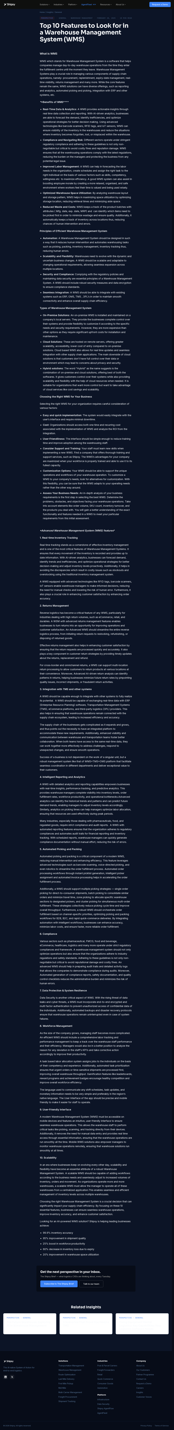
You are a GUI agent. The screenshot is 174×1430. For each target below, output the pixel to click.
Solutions (44, 4)
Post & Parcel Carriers (107, 1365)
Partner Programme (145, 1374)
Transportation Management (71, 1365)
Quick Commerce (105, 1379)
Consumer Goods (105, 1383)
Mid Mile (62, 1388)
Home (42, 12)
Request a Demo (160, 4)
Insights (49, 12)
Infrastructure (103, 1399)
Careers (140, 1388)
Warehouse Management (69, 1370)
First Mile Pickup (65, 1383)
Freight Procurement (67, 1397)
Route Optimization (67, 1374)
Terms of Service (162, 1426)
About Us (120, 4)
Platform (72, 4)
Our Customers (143, 1370)
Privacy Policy (146, 1426)
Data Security (103, 1404)
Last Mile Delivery (66, 1379)
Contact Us (141, 1379)
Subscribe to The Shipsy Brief (59, 1283)
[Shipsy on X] (12, 1377)
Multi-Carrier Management (70, 1392)
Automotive (102, 1388)
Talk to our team (91, 1284)
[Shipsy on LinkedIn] (5, 1377)
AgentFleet (88, 4)
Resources (105, 4)
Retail (99, 1374)
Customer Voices (144, 1397)
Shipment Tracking (66, 1401)
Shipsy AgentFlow (105, 1408)
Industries (59, 4)
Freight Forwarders (106, 1370)
